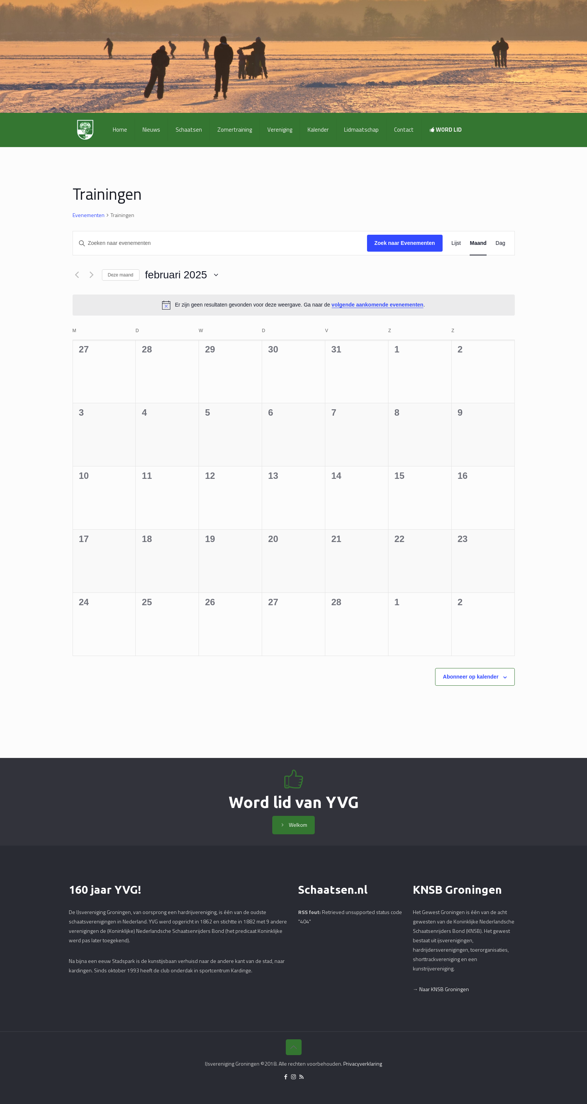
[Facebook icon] (285, 1076)
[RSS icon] (301, 1076)
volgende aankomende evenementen (377, 305)
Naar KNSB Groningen (444, 989)
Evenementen (89, 215)
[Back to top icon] (294, 1047)
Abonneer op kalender (471, 677)
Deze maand (120, 275)
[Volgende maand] (91, 274)
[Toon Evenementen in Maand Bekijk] (478, 243)
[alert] (294, 305)
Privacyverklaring (362, 1064)
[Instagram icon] (293, 1076)
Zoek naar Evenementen (405, 243)
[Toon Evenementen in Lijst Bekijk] (456, 243)
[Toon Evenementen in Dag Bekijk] (500, 243)
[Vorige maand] (77, 274)
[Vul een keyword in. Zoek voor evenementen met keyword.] (220, 243)
